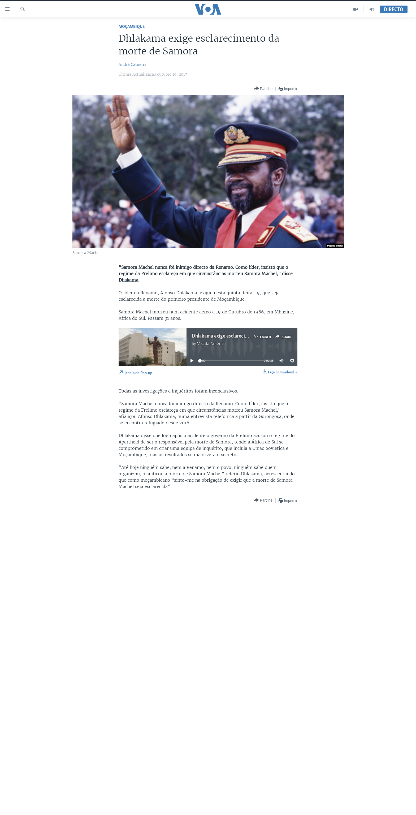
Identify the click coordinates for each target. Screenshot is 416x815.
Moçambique (132, 26)
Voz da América (211, 343)
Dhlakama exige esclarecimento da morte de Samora (246, 336)
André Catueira (132, 64)
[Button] (263, 89)
